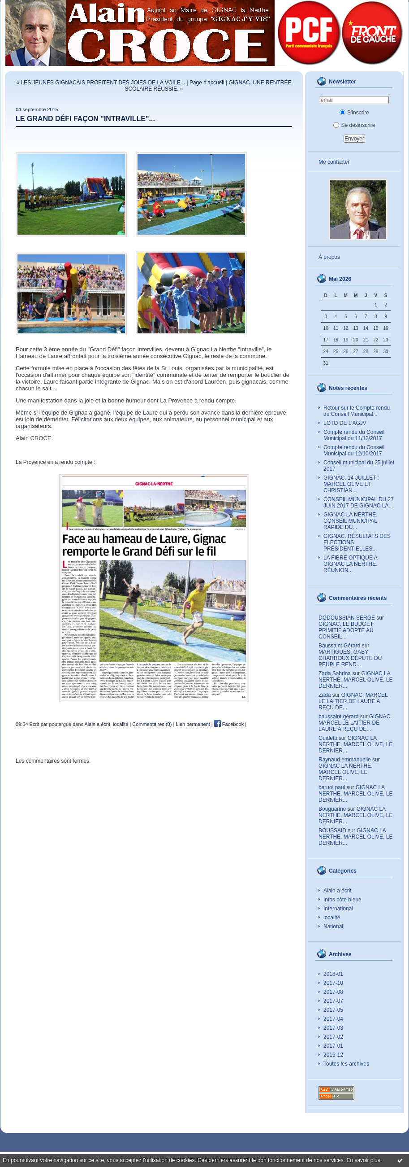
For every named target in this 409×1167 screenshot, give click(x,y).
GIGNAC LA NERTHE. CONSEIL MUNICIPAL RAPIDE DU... (350, 520)
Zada (325, 695)
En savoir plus (363, 1160)
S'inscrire (354, 112)
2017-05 (333, 1010)
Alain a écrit (337, 890)
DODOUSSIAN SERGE (347, 618)
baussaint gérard (338, 716)
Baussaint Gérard (339, 646)
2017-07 (333, 1001)
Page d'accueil (206, 82)
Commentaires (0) (152, 724)
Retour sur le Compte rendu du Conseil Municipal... (356, 411)
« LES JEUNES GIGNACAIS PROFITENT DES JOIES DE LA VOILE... (101, 82)
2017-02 (333, 1037)
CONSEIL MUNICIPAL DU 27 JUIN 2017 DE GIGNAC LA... (358, 502)
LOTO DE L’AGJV (344, 423)
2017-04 (333, 1019)
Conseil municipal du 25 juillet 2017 (358, 465)
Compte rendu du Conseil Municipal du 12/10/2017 (353, 450)
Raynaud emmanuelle (345, 759)
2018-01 (333, 974)
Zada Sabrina (335, 673)
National (333, 926)
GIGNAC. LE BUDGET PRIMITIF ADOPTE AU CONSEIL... (346, 630)
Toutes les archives (346, 1064)
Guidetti (328, 738)
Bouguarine (332, 809)
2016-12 (333, 1055)
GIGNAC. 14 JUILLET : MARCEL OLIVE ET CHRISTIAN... (351, 484)
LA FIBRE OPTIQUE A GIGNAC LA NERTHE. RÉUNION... (350, 564)
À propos (329, 257)
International (338, 908)
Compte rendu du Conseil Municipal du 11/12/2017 (353, 435)
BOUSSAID (332, 830)
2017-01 (333, 1046)
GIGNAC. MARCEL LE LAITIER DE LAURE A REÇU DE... (353, 701)
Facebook (229, 724)
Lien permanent (193, 724)
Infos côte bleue (342, 899)
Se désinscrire (354, 125)
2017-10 (333, 983)
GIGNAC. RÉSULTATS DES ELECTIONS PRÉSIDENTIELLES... (357, 542)
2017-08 (333, 992)
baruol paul (332, 787)
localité (331, 917)
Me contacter (334, 162)
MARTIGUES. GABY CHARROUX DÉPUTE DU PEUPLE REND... (350, 658)
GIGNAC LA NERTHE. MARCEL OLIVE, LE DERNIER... (355, 679)
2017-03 (333, 1028)
